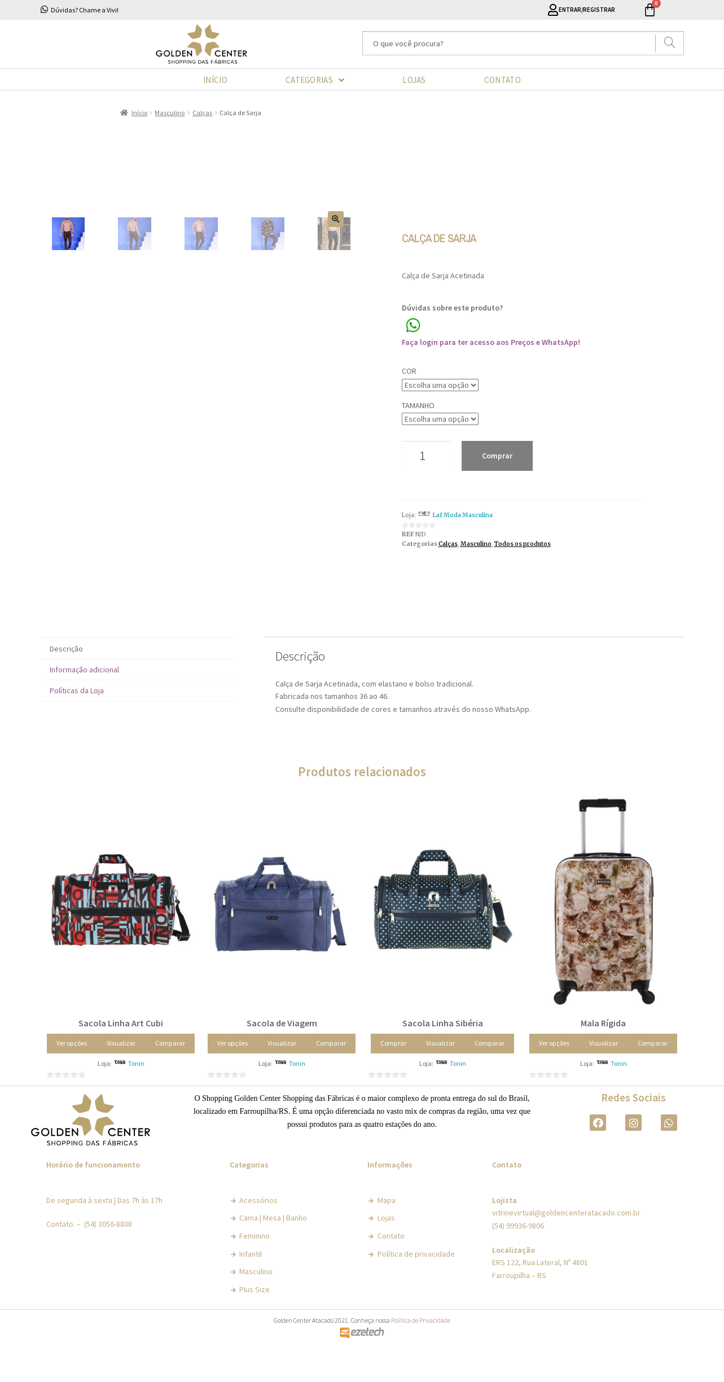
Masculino (170, 112)
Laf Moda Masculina (462, 515)
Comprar (497, 456)
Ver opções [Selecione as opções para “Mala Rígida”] (554, 1071)
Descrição (66, 677)
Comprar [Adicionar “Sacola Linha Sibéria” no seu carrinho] (393, 1071)
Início (139, 112)
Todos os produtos (522, 544)
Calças (202, 112)
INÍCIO (215, 80)
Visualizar (121, 1071)
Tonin (136, 1091)
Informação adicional (84, 698)
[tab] (138, 677)
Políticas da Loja (77, 719)
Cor (409, 371)
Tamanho (418, 405)
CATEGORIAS (315, 80)
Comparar (170, 1071)
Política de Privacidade (420, 1349)
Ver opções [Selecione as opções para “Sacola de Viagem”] (232, 1071)
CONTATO (502, 80)
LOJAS (414, 80)
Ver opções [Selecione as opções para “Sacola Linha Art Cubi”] (71, 1071)
